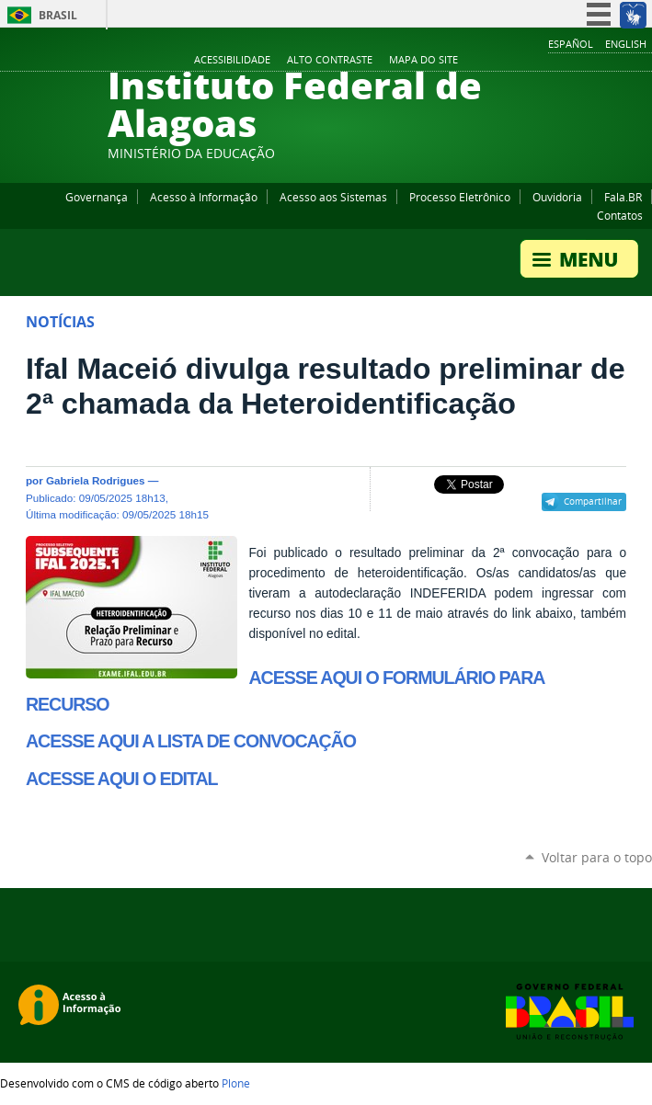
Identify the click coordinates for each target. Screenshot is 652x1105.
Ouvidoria (557, 196)
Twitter (620, 60)
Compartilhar (593, 501)
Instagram (597, 60)
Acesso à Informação (203, 196)
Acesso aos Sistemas (333, 196)
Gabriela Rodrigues (95, 480)
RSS (643, 60)
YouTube (574, 60)
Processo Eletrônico (459, 196)
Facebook (551, 60)
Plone (236, 1083)
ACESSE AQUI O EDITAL (121, 779)
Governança (96, 196)
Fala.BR (623, 196)
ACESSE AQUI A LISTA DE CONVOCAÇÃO (191, 741)
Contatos (620, 215)
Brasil (58, 15)
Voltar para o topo (597, 857)
